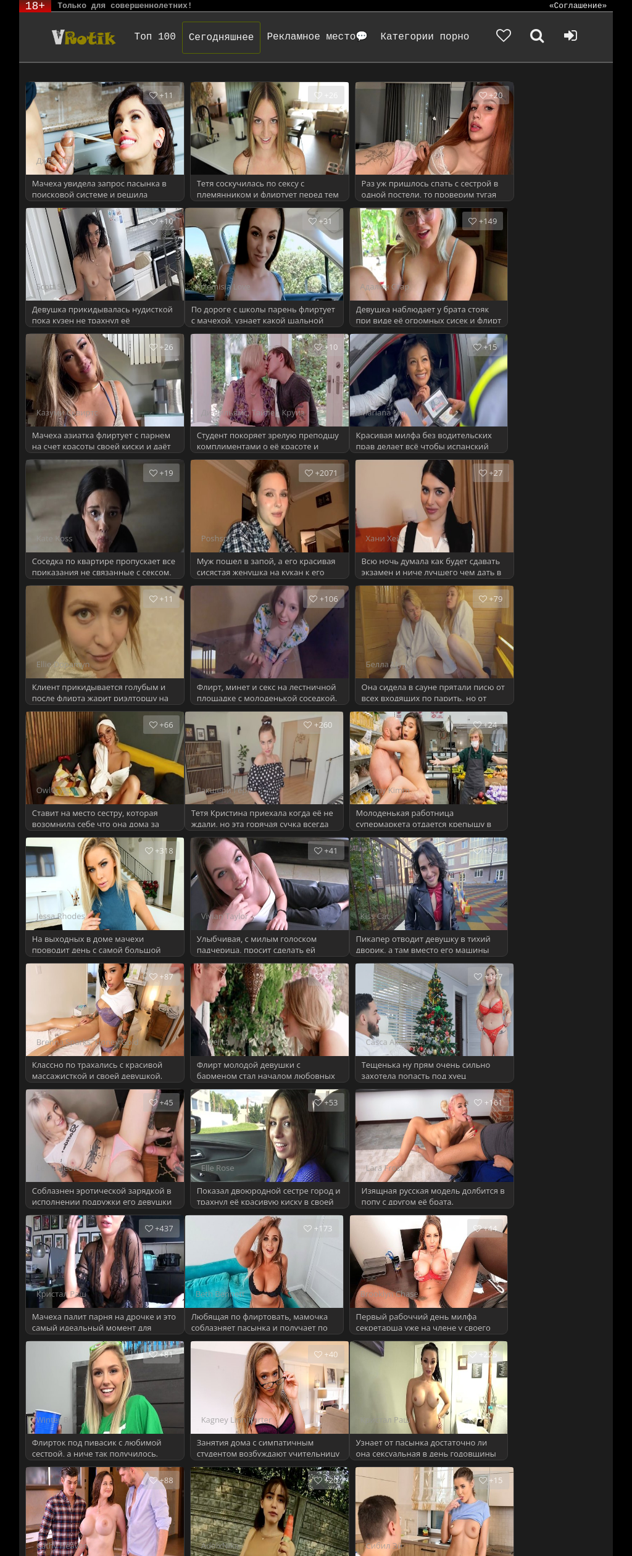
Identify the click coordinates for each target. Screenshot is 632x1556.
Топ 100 (156, 37)
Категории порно (425, 37)
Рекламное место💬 (318, 37)
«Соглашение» (578, 6)
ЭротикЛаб (51, 1514)
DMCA (254, 1514)
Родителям (533, 1514)
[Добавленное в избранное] (503, 37)
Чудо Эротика (83, 37)
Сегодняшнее (223, 37)
